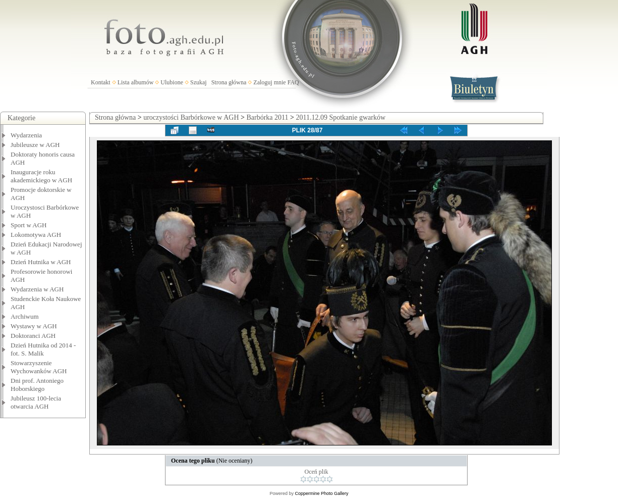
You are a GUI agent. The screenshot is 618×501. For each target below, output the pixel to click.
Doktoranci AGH (33, 335)
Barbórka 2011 (267, 117)
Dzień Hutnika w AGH (41, 262)
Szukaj (198, 82)
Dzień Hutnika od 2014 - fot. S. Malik (43, 349)
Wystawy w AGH (34, 326)
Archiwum (25, 316)
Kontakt (100, 82)
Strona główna (229, 82)
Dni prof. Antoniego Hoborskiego (37, 384)
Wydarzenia (26, 135)
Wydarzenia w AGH (37, 289)
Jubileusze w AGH (35, 144)
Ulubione (171, 82)
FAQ (293, 82)
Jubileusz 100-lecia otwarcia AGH (36, 402)
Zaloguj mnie (269, 82)
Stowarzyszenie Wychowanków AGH (39, 367)
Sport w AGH (29, 225)
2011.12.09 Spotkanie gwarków (340, 117)
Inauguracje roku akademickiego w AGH (41, 176)
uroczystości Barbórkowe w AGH (191, 117)
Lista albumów (136, 82)
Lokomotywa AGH (36, 234)
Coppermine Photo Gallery (321, 493)
